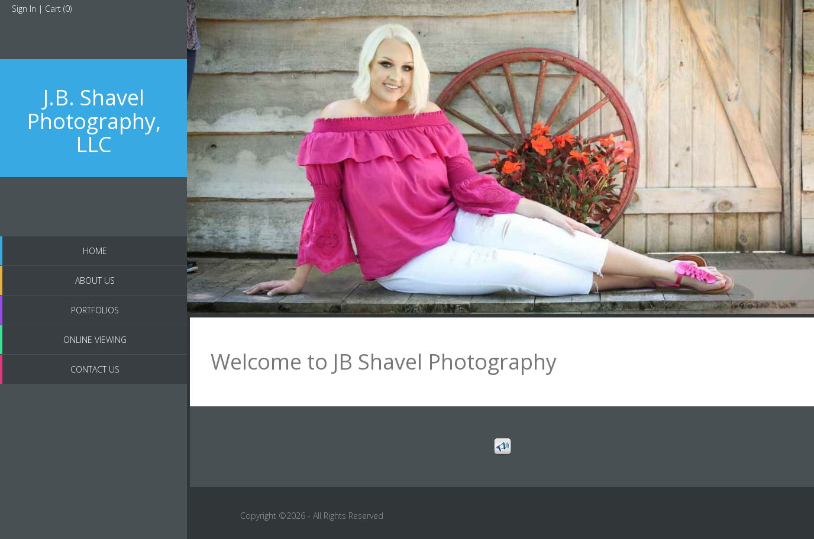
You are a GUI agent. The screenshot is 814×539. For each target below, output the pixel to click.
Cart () (58, 8)
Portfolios (95, 310)
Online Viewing (95, 339)
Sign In (24, 8)
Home (95, 250)
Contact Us (94, 369)
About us (95, 280)
